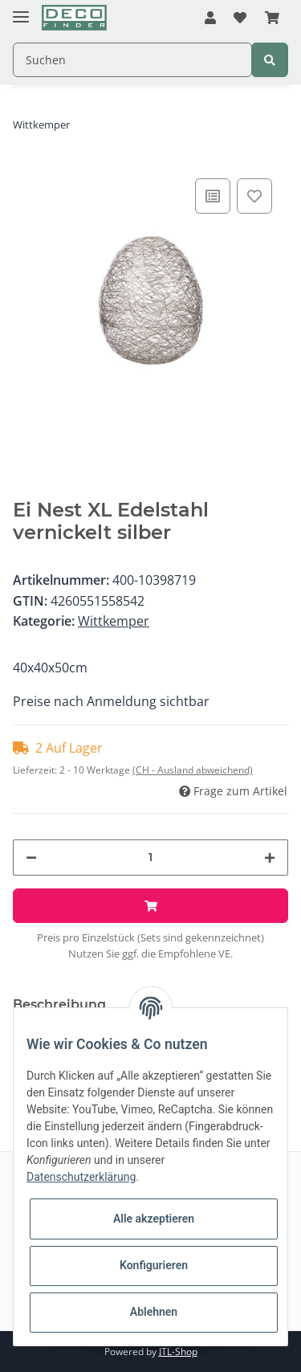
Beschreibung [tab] (59, 1004)
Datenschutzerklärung (81, 1176)
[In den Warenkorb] (150, 905)
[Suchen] (132, 60)
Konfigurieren (154, 1265)
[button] (210, 18)
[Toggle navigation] (21, 10)
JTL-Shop (178, 1351)
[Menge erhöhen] (269, 857)
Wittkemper (113, 621)
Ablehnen (153, 1311)
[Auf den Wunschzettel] (254, 196)
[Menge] (150, 857)
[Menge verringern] (31, 857)
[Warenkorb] (272, 18)
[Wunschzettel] (240, 18)
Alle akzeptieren (153, 1218)
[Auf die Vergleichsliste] (212, 196)
